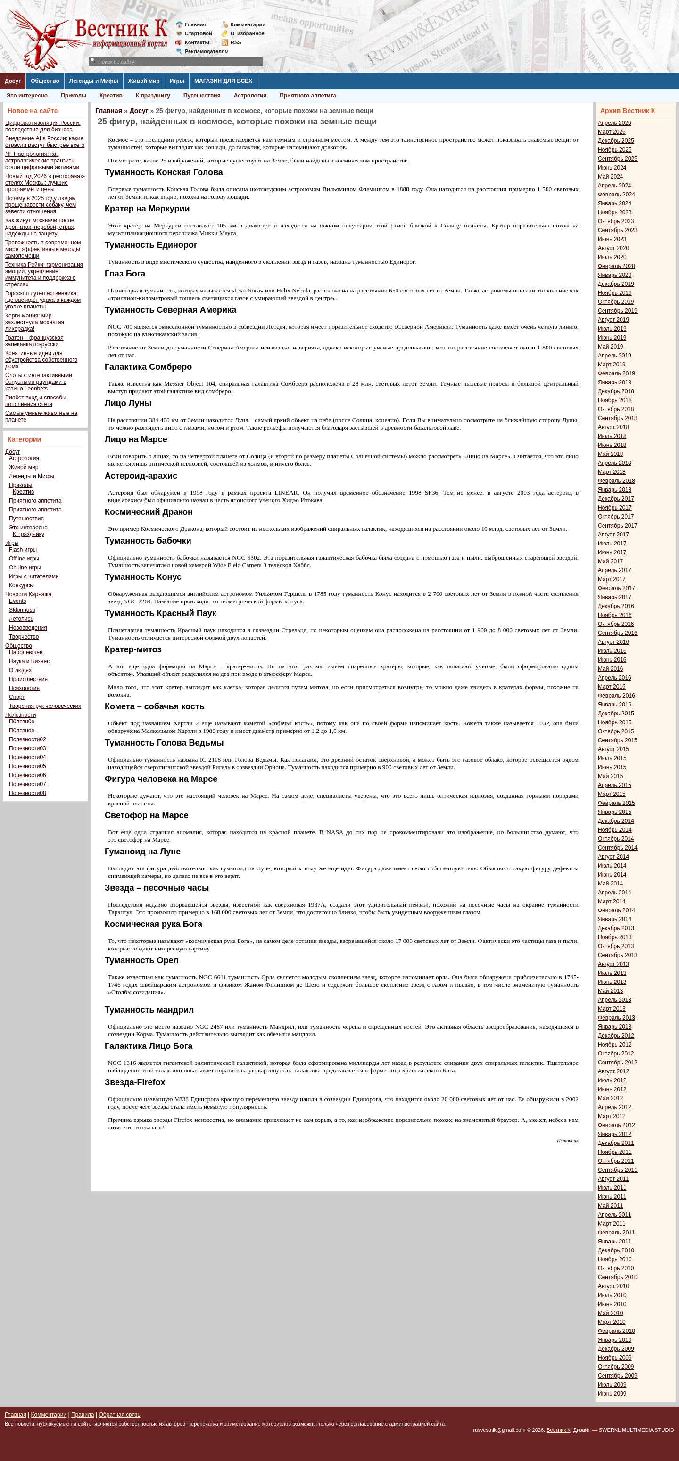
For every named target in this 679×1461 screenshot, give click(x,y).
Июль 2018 (612, 436)
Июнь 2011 (612, 1196)
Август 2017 (613, 534)
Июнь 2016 (612, 660)
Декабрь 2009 (616, 1349)
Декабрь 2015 (616, 713)
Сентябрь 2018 (618, 418)
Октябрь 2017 (616, 516)
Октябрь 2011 (616, 1161)
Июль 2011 (612, 1188)
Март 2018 (612, 472)
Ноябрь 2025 (615, 149)
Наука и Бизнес (29, 661)
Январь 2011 (614, 1241)
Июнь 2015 (612, 767)
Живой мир (144, 81)
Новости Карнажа (28, 594)
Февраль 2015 (616, 803)
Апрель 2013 (614, 1000)
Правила (82, 1415)
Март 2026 (612, 132)
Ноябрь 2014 (615, 830)
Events (17, 601)
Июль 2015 (612, 758)
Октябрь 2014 (616, 839)
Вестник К (559, 1430)
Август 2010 (613, 1286)
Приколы (73, 95)
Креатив (111, 95)
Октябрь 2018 (616, 409)
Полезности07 (27, 784)
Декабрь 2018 (616, 391)
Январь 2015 (614, 812)
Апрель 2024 (614, 185)
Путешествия (202, 95)
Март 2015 (612, 794)
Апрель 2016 (614, 677)
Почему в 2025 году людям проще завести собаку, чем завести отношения (40, 205)
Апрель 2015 (614, 785)
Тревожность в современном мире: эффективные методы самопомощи (43, 249)
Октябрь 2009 (616, 1367)
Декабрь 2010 (616, 1250)
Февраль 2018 (616, 481)
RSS (236, 42)
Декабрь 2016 (616, 606)
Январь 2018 (614, 490)
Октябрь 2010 (616, 1268)
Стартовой (198, 33)
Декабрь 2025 (616, 141)
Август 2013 (613, 964)
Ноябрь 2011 (615, 1152)
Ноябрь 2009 (615, 1358)
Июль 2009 (612, 1384)
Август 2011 (613, 1179)
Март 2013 (612, 1009)
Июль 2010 (612, 1295)
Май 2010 (610, 1313)
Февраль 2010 (616, 1331)
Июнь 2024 (612, 167)
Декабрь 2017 (616, 498)
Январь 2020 (614, 275)
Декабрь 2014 (616, 821)
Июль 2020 (612, 257)
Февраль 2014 (616, 910)
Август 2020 (613, 248)
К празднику (153, 95)
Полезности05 (27, 766)
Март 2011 (612, 1223)
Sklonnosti (22, 610)
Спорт (17, 697)
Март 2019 (612, 364)
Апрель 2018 (614, 463)
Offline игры (24, 558)
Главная (195, 24)
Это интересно (27, 95)
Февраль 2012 (616, 1125)
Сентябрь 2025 (618, 158)
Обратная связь (119, 1415)
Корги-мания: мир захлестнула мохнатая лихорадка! (34, 322)
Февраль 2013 (616, 1018)
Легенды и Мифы (93, 81)
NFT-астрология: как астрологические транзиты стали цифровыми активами (42, 160)
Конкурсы (21, 585)
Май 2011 (610, 1205)
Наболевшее (26, 652)
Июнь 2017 (612, 552)
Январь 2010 (614, 1340)
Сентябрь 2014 (618, 847)
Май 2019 (610, 346)
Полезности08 (27, 793)
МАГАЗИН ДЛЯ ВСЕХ (223, 81)
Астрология (250, 95)
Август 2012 (613, 1071)
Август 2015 (613, 749)
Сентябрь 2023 (618, 230)
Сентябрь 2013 (618, 955)
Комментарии (248, 24)
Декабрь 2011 (616, 1143)
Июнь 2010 (612, 1304)
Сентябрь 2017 (618, 525)
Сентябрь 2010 (618, 1277)
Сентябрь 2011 (618, 1170)
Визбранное (248, 33)
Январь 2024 (614, 203)
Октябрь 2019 (616, 302)
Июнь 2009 (612, 1393)
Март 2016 (612, 686)
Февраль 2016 (616, 695)
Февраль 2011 (616, 1232)
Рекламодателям (203, 51)
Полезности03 (27, 748)
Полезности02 (27, 739)
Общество (45, 81)
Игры (177, 81)
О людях (20, 670)
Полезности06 (27, 775)
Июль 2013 (612, 973)
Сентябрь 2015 (618, 740)
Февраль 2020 (616, 266)
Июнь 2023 (612, 239)
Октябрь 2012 (616, 1053)
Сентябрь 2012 (618, 1062)
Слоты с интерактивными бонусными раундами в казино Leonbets (38, 382)
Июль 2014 (612, 865)
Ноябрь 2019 (615, 293)
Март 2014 (612, 901)
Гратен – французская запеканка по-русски (34, 341)
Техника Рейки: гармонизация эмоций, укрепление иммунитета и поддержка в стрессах (44, 274)
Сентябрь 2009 (618, 1375)
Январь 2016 (614, 704)
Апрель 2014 (614, 892)
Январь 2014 (614, 919)
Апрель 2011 (614, 1214)
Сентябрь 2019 (618, 311)
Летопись (21, 619)
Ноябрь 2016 (615, 615)
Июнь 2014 (612, 874)
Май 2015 (610, 776)
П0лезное (21, 730)
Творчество (24, 636)
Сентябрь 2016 (618, 633)
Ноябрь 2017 (615, 507)
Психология (24, 688)
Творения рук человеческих (45, 706)
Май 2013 (610, 991)
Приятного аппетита (308, 95)
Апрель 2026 (614, 123)
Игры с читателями (34, 576)
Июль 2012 (612, 1080)
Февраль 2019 (616, 373)
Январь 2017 (614, 597)
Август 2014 (613, 856)
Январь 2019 (614, 382)
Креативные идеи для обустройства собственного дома (41, 360)
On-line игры (25, 567)
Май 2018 (610, 454)
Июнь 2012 (612, 1089)
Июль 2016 (612, 651)
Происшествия (28, 679)
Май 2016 (610, 669)
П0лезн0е (21, 721)
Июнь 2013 (612, 982)
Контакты (197, 42)
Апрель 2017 (614, 570)
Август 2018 (613, 427)
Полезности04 (27, 757)
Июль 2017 (612, 543)
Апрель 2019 (614, 355)
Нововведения (28, 628)
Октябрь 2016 (616, 624)
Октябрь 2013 (616, 946)
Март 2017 (612, 579)
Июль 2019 (612, 328)
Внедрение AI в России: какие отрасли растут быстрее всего (44, 141)
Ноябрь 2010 (615, 1259)
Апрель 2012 (614, 1107)
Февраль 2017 (616, 588)
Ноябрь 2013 (615, 937)
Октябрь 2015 (616, 731)
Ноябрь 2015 (615, 722)
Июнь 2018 (612, 445)
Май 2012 (610, 1098)
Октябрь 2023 (616, 221)
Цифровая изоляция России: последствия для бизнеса (43, 126)
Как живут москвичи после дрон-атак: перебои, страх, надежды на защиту (40, 227)
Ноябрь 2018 (615, 400)
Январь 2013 (614, 1026)
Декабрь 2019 (616, 284)
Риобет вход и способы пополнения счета (35, 400)
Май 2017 (610, 561)
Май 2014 (610, 883)
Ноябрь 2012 (615, 1044)
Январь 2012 (614, 1134)
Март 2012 (612, 1116)
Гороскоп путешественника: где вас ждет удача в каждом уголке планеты (43, 300)
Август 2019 (613, 320)
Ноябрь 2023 (615, 212)
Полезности (20, 715)
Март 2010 (612, 1322)
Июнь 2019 (612, 337)
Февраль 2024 (616, 194)
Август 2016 (613, 642)
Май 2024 (610, 176)
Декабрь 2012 (616, 1035)
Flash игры (23, 549)
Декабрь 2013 (616, 928)
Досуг (13, 81)
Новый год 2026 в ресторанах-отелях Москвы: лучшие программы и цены (45, 183)
